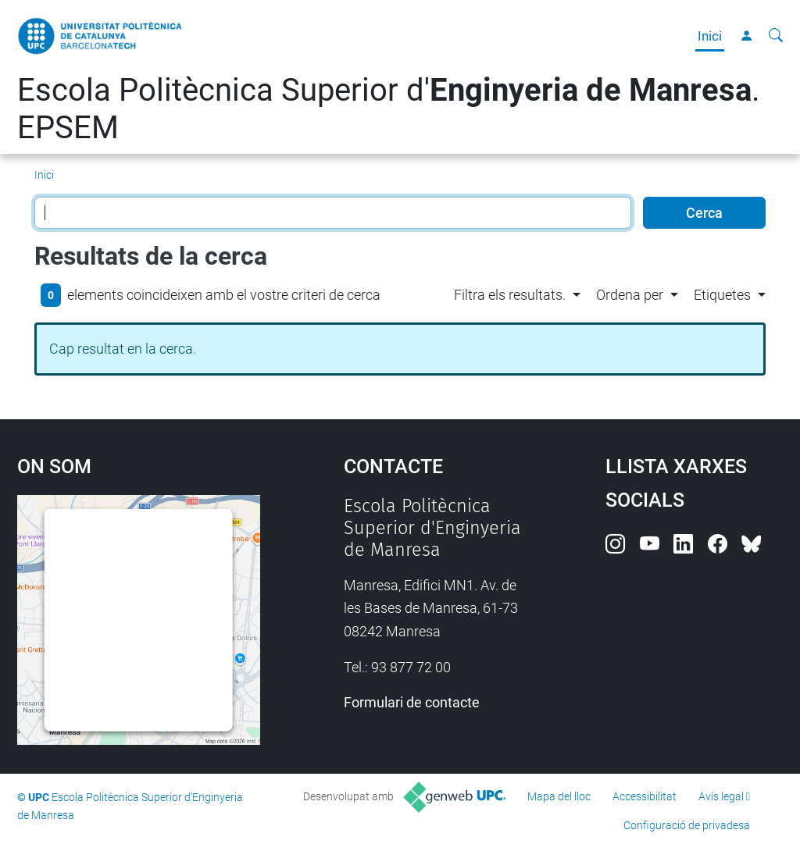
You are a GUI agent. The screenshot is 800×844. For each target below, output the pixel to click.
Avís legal (721, 796)
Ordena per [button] (629, 295)
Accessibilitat (644, 796)
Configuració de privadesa (686, 825)
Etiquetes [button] (722, 295)
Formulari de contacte (412, 702)
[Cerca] (776, 36)
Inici (710, 36)
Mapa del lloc (559, 796)
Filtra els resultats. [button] (510, 295)
